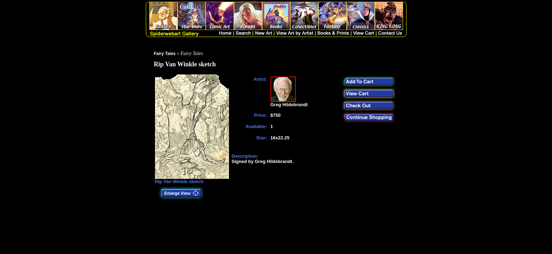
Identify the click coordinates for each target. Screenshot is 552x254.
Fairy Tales (165, 53)
